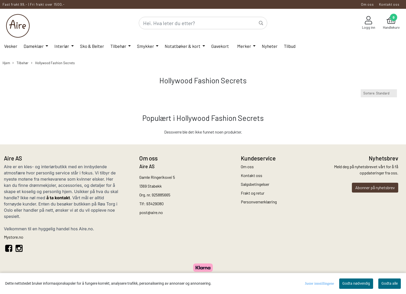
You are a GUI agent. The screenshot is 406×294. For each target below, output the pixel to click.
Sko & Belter (92, 46)
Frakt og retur (252, 192)
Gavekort (220, 46)
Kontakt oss (389, 4)
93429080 (155, 203)
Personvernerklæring (259, 201)
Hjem (6, 63)
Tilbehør (118, 46)
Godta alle (389, 283)
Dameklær (34, 46)
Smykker (146, 46)
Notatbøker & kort (183, 46)
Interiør (62, 46)
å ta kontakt (58, 197)
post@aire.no (151, 212)
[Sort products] (379, 93)
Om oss (367, 4)
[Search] (203, 23)
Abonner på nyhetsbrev (375, 187)
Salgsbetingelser (255, 184)
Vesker (10, 46)
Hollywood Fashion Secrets (53, 63)
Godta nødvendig (356, 283)
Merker (244, 46)
